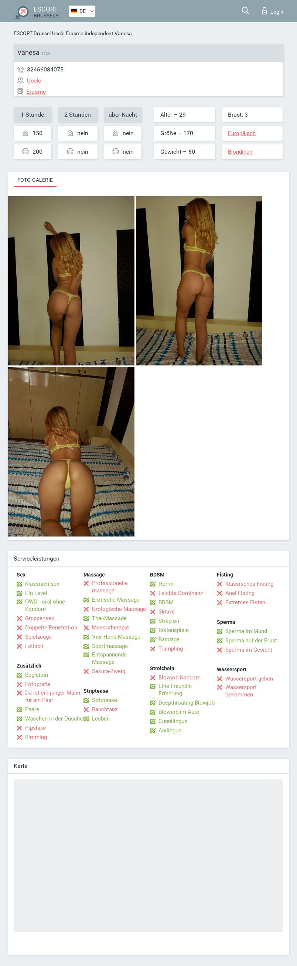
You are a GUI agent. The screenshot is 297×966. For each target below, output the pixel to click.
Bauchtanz (104, 709)
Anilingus (169, 730)
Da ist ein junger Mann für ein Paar (52, 696)
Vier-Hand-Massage (116, 637)
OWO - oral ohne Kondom (45, 605)
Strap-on (168, 621)
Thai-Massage (109, 618)
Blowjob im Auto (178, 712)
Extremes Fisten (245, 602)
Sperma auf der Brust (251, 640)
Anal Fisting (240, 593)
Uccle (58, 33)
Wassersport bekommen (241, 691)
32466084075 (45, 69)
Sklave (166, 611)
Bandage (169, 639)
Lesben (101, 718)
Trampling (170, 648)
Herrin (166, 584)
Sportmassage (110, 646)
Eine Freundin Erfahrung (175, 690)
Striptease (104, 700)
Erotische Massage (116, 599)
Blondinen (240, 151)
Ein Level (36, 593)
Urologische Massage (119, 609)
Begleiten (36, 675)
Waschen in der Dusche (54, 718)
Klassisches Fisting (249, 584)
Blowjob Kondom (179, 677)
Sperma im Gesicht (248, 649)
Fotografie (37, 684)
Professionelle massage (110, 587)
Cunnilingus (172, 721)
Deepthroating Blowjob (186, 702)
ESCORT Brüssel (32, 33)
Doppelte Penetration (51, 627)
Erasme (74, 33)
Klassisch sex (42, 584)
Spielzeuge (38, 637)
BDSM (166, 602)
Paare (32, 709)
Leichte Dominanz (180, 593)
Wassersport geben (249, 678)
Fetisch (34, 646)
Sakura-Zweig (108, 671)
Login (272, 11)
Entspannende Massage (109, 658)
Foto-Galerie (35, 180)
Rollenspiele (173, 630)
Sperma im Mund (246, 631)
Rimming (36, 737)
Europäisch (242, 133)
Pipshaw (35, 728)
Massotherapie (110, 627)
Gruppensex (39, 618)
